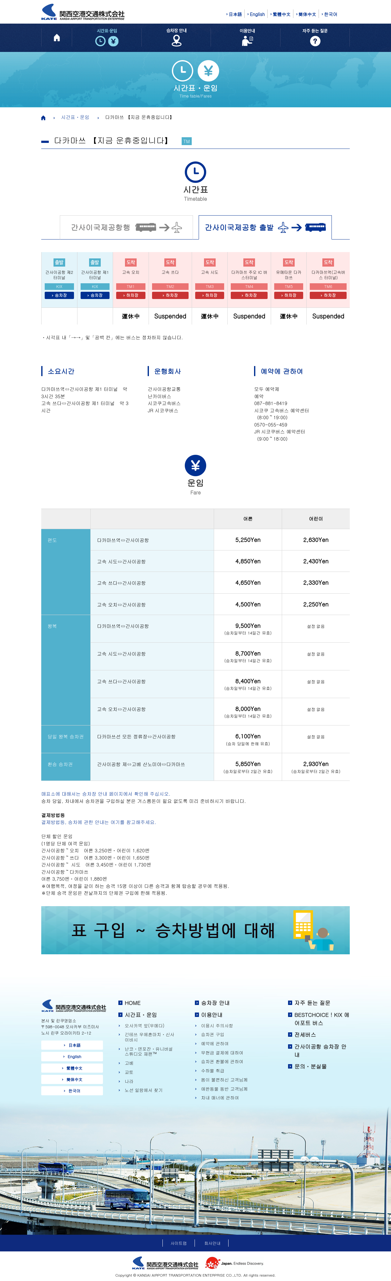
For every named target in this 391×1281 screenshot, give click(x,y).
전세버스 (305, 1034)
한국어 (330, 14)
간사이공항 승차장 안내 (320, 1050)
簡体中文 (307, 14)
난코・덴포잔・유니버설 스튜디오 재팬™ (149, 1051)
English (257, 14)
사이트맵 (179, 1243)
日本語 (235, 14)
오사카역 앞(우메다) (144, 1025)
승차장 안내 (215, 1003)
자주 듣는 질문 (312, 1003)
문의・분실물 (310, 1066)
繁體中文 (282, 14)
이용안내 (212, 1015)
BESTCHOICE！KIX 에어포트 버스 (321, 1019)
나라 (129, 1081)
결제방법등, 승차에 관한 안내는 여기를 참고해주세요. (98, 822)
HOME (132, 1003)
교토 (129, 1072)
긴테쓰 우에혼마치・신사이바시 (149, 1037)
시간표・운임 (75, 117)
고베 (129, 1063)
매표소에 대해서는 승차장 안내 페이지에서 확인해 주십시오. (105, 793)
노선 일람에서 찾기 (144, 1090)
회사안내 (212, 1243)
